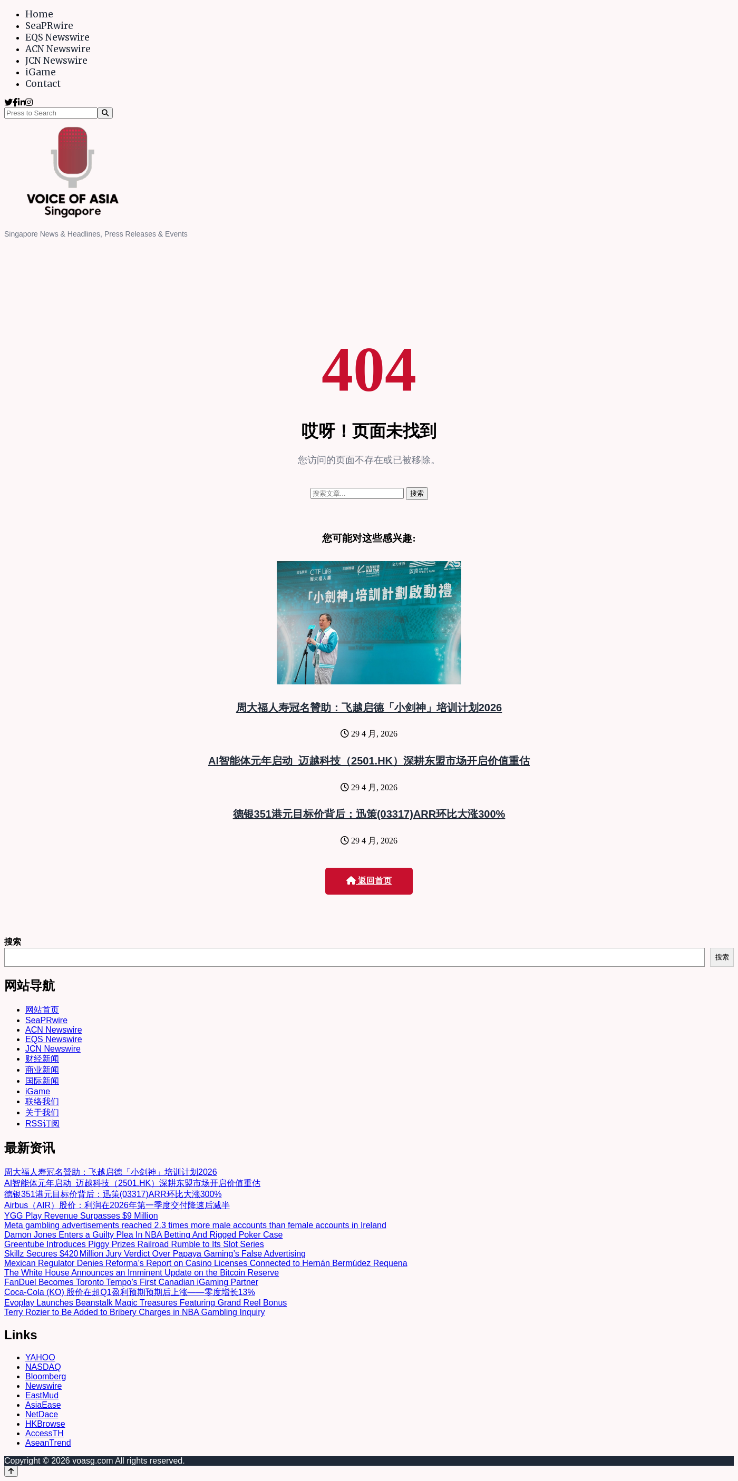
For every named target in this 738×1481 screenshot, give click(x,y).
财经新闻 (42, 1058)
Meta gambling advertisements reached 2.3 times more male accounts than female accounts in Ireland (195, 1225)
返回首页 (369, 880)
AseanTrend (48, 1442)
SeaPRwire (49, 26)
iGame (40, 72)
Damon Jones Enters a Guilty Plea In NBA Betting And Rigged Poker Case (143, 1234)
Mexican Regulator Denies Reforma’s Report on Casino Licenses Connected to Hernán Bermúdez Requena (205, 1263)
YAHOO (40, 1357)
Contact (43, 84)
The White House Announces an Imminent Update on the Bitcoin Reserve (141, 1272)
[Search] (105, 113)
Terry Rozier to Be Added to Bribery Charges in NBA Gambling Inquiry (134, 1312)
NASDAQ (43, 1366)
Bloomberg (45, 1376)
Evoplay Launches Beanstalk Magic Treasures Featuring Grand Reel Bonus (145, 1302)
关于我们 (42, 1112)
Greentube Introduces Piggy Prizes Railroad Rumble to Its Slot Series (134, 1244)
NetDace (41, 1414)
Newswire (43, 1385)
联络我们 (42, 1101)
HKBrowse (45, 1423)
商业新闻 (42, 1069)
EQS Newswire (57, 37)
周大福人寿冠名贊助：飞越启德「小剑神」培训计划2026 (369, 707)
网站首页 (42, 1009)
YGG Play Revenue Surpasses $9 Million (81, 1215)
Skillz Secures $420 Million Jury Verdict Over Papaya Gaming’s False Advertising (155, 1253)
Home (39, 14)
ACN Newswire (58, 49)
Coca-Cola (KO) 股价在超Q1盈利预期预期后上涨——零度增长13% (129, 1292)
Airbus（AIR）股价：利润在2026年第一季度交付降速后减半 (117, 1205)
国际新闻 (42, 1080)
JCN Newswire (56, 60)
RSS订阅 (42, 1123)
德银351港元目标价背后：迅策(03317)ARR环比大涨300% (369, 814)
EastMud (42, 1395)
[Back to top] (11, 1471)
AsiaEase (43, 1404)
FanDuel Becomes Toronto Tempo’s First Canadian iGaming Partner (131, 1282)
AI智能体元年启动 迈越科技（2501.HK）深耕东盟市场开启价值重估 (369, 761)
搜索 (12, 941)
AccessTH (44, 1433)
